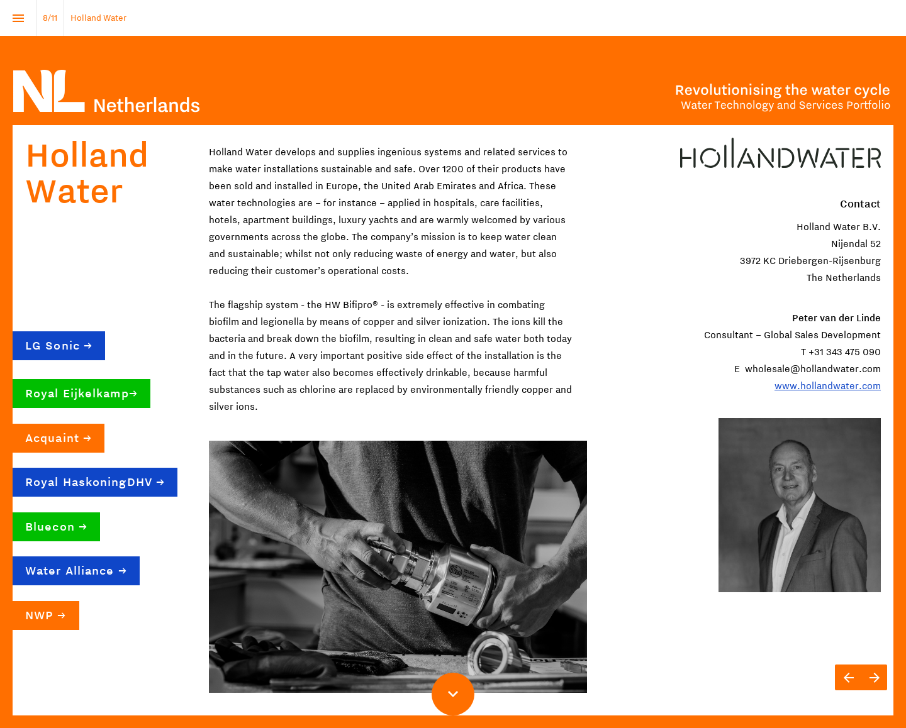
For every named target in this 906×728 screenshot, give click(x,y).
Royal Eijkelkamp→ (81, 393)
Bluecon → (56, 527)
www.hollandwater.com (828, 386)
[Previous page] (848, 677)
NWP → (46, 615)
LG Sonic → (58, 346)
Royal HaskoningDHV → (95, 482)
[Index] (18, 18)
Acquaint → (58, 438)
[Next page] (874, 677)
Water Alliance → (76, 571)
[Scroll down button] (453, 694)
